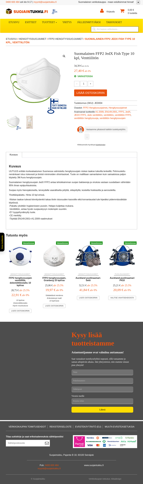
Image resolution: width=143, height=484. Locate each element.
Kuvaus (14, 154)
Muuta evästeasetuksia (119, 427)
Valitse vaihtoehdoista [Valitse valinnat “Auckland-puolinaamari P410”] (122, 298)
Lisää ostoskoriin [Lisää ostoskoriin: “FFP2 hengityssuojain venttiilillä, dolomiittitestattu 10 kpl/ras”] (20, 311)
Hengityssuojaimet (32, 39)
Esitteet (30, 22)
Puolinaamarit (122, 274)
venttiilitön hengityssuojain (113, 118)
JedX (127, 112)
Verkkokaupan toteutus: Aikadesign (105, 479)
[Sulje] (138, 2)
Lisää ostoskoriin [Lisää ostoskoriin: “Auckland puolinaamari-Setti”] (88, 298)
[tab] (13, 155)
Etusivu (14, 22)
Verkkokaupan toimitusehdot (27, 427)
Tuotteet (49, 22)
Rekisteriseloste (60, 427)
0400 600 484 (13, 2)
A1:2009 (99, 112)
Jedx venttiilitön (94, 115)
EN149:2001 (111, 112)
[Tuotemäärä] (83, 84)
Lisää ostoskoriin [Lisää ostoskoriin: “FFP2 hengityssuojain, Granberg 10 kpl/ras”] (54, 306)
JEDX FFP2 (80, 115)
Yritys (67, 22)
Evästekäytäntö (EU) (88, 427)
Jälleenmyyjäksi (89, 22)
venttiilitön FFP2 (123, 115)
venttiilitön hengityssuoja (86, 118)
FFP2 (121, 112)
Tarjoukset (114, 22)
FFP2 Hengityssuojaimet (65, 39)
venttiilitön (109, 115)
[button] (64, 56)
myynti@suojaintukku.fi (45, 2)
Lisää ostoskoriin (91, 92)
